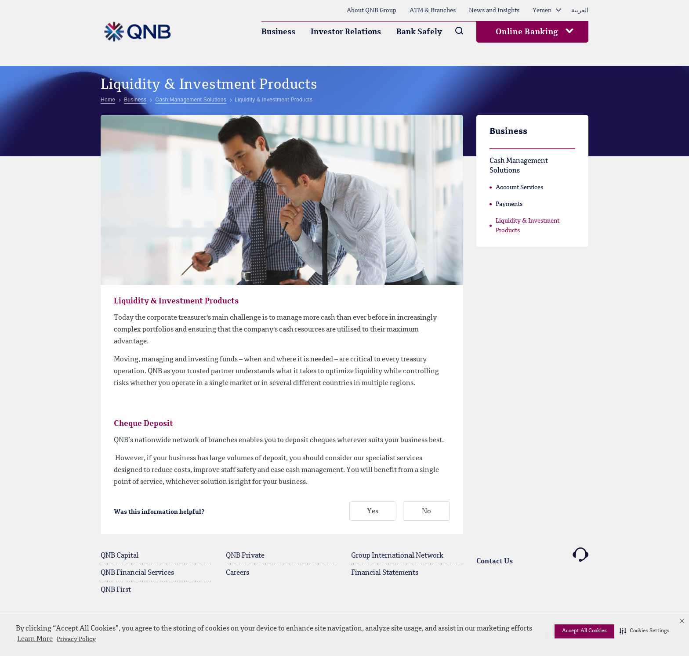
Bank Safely (419, 32)
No (426, 511)
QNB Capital (120, 555)
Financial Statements (384, 573)
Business (278, 32)
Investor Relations (346, 32)
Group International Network (397, 555)
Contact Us (532, 556)
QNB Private (245, 555)
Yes (372, 511)
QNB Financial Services (137, 573)
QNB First (116, 590)
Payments (509, 204)
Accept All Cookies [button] (584, 631)
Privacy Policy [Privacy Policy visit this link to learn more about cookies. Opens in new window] (76, 639)
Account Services (519, 187)
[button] (644, 631)
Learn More (35, 639)
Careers (237, 573)
